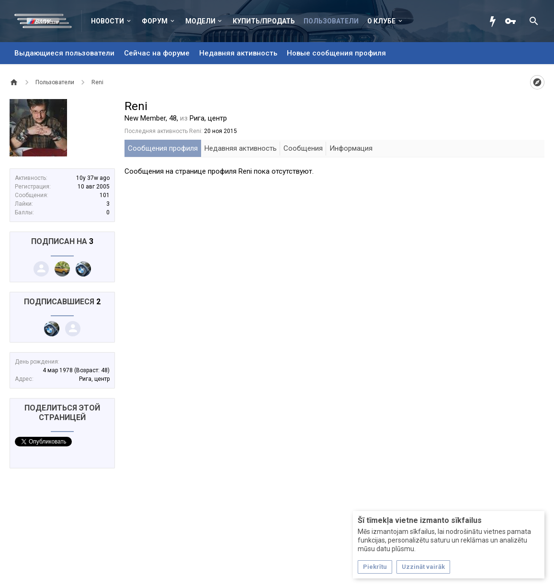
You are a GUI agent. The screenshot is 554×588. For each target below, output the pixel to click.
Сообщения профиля (163, 148)
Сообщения (303, 148)
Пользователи (331, 21)
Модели (200, 21)
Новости (107, 21)
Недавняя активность (238, 53)
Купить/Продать (264, 21)
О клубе (381, 21)
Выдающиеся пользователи (64, 53)
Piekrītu (375, 566)
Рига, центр (94, 379)
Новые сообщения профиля (336, 53)
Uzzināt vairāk (423, 566)
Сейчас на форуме (157, 53)
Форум (155, 21)
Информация (351, 148)
